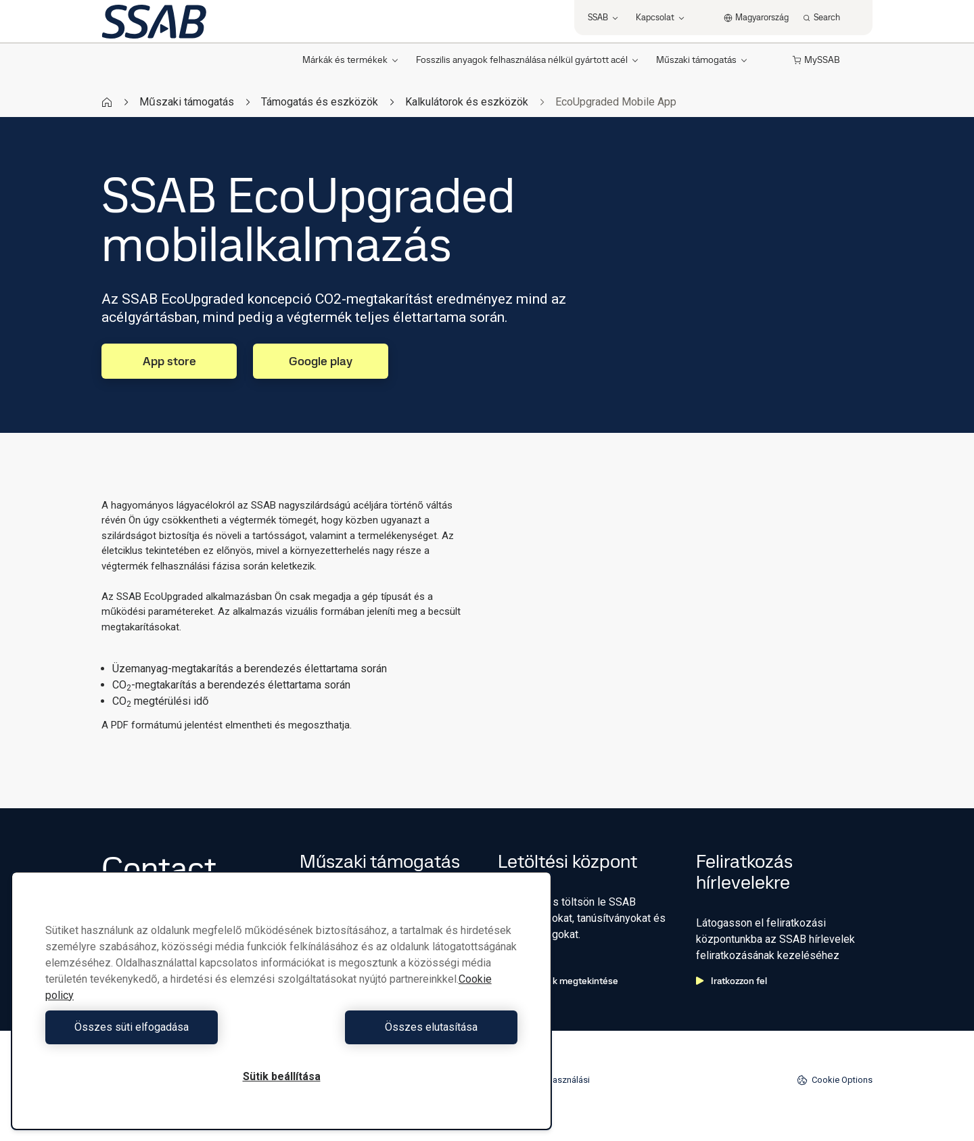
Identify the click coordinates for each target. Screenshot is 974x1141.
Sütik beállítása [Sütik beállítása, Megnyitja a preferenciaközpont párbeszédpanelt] (282, 1076)
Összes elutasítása (402, 1027)
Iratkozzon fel (731, 981)
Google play (320, 361)
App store (169, 361)
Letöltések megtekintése (558, 981)
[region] (281, 1000)
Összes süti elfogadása (160, 1027)
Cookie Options (835, 1080)
